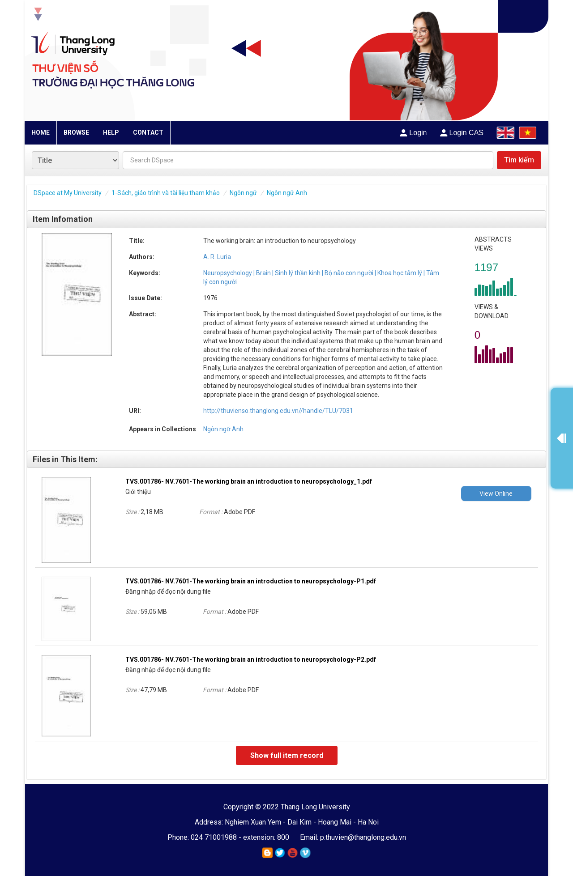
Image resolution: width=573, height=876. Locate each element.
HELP (111, 132)
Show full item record (286, 755)
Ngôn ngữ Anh (287, 192)
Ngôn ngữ (243, 192)
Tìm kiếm (519, 160)
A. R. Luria (217, 256)
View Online (496, 493)
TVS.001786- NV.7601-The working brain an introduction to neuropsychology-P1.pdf (250, 581)
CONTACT (148, 132)
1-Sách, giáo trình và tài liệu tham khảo (165, 192)
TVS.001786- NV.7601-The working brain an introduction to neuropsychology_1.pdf (248, 481)
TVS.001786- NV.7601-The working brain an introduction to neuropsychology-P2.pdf (250, 659)
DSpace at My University (68, 192)
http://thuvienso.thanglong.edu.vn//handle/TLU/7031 (278, 410)
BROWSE (76, 132)
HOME (40, 132)
